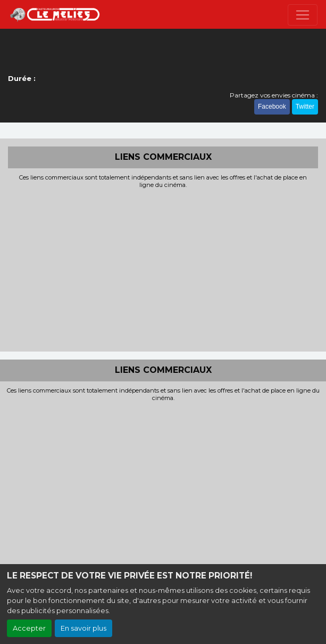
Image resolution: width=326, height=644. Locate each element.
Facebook (272, 106)
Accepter (29, 628)
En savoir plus (83, 628)
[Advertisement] (163, 269)
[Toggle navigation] (302, 15)
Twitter (305, 106)
